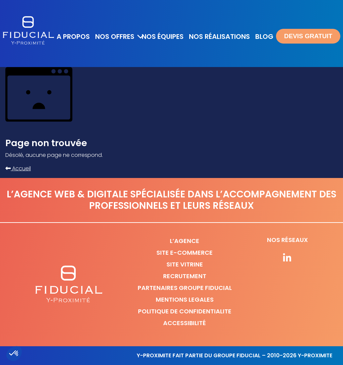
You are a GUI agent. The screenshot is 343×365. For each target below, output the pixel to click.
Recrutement (184, 276)
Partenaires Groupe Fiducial (185, 288)
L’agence (184, 241)
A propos (73, 36)
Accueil (18, 168)
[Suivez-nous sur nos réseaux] (287, 258)
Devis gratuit (308, 36)
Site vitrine (184, 264)
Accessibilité (184, 323)
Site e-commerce (184, 252)
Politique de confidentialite (184, 311)
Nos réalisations (219, 36)
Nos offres (114, 36)
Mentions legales (185, 299)
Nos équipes (163, 36)
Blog (264, 36)
